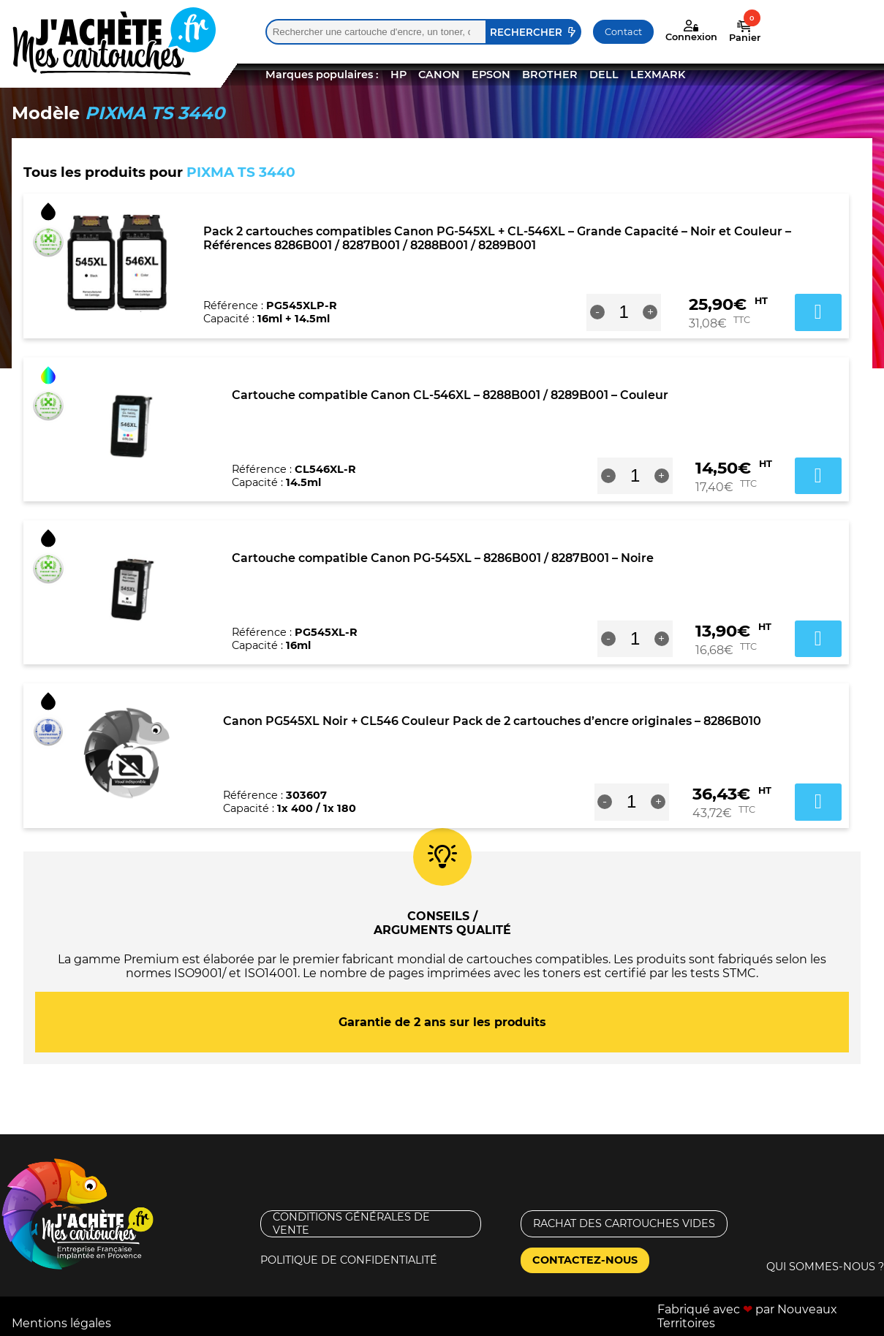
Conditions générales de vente (351, 1223)
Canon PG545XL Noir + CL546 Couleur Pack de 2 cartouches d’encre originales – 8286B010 (492, 721)
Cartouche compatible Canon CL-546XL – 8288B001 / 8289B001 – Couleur (450, 395)
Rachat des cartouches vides (624, 1223)
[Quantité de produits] (624, 312)
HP (398, 74)
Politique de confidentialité (348, 1260)
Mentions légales (61, 1323)
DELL (604, 74)
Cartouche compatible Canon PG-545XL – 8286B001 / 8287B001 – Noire (443, 558)
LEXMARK (657, 74)
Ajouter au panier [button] (818, 312)
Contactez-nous (585, 1260)
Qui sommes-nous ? (825, 1266)
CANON (439, 74)
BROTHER (550, 74)
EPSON (491, 74)
